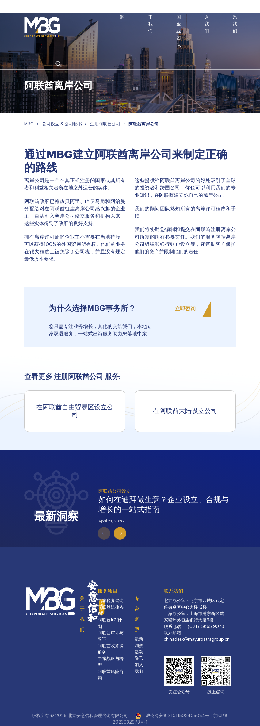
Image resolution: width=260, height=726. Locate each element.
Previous (95, 524)
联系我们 (173, 591)
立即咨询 (185, 308)
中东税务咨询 (111, 601)
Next (111, 524)
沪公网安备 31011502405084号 (177, 716)
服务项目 (107, 591)
